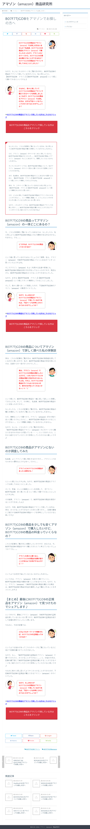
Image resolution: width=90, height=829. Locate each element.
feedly (48, 741)
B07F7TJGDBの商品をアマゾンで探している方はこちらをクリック (31, 127)
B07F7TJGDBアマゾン (32, 749)
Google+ (48, 736)
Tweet (13, 736)
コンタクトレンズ (72, 22)
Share (31, 736)
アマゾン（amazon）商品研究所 (27, 4)
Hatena (13, 741)
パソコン (69, 27)
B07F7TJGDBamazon (49, 749)
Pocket (31, 741)
